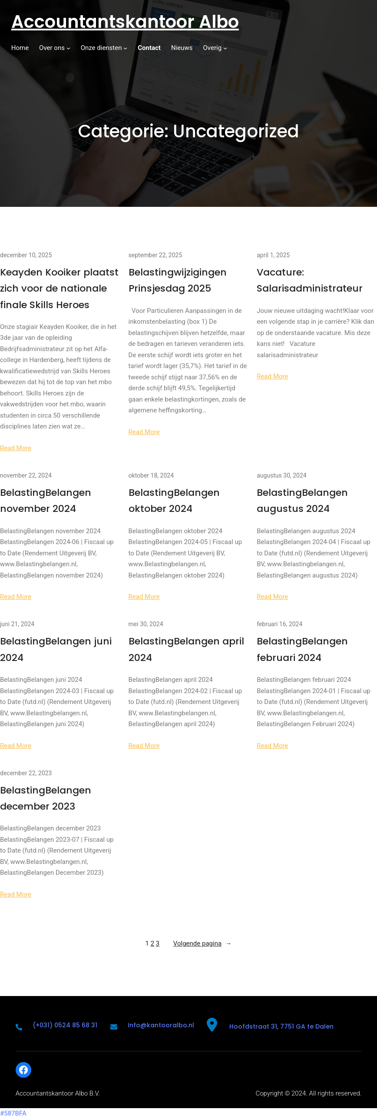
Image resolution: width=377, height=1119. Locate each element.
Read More (15, 448)
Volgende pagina (202, 944)
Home (20, 48)
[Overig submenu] (225, 48)
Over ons (52, 48)
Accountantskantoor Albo (125, 22)
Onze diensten (101, 48)
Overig (212, 48)
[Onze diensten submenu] (125, 48)
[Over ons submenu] (68, 48)
